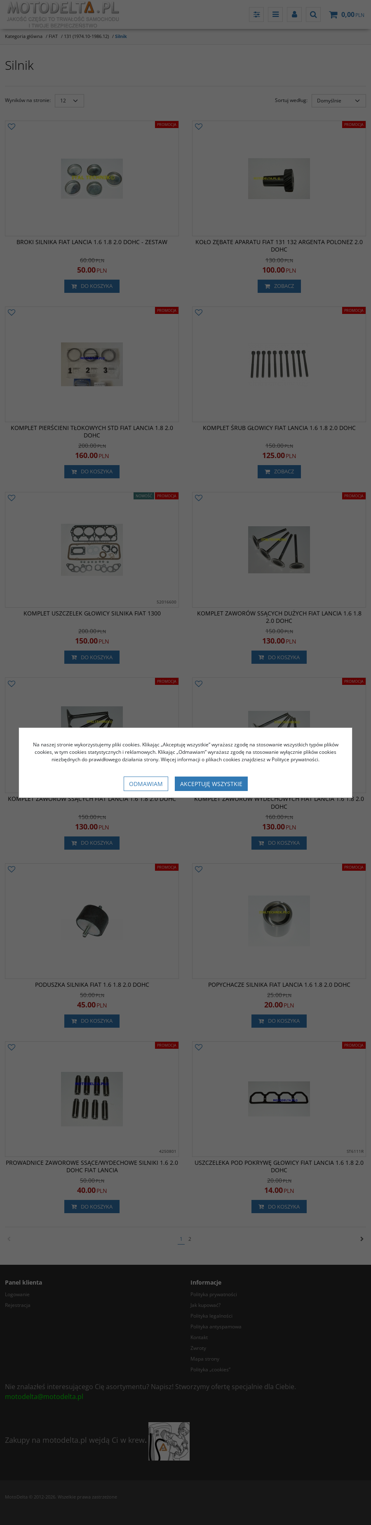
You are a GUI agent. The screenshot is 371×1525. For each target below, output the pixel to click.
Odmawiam (146, 784)
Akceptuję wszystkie (211, 784)
